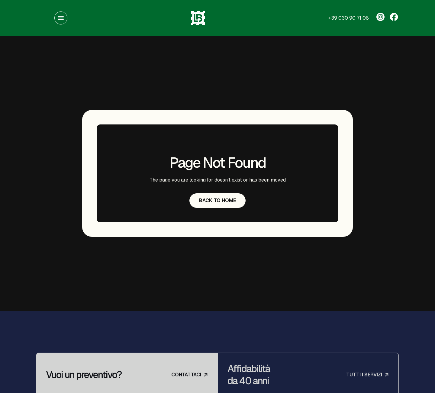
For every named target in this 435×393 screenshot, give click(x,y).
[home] (198, 18)
